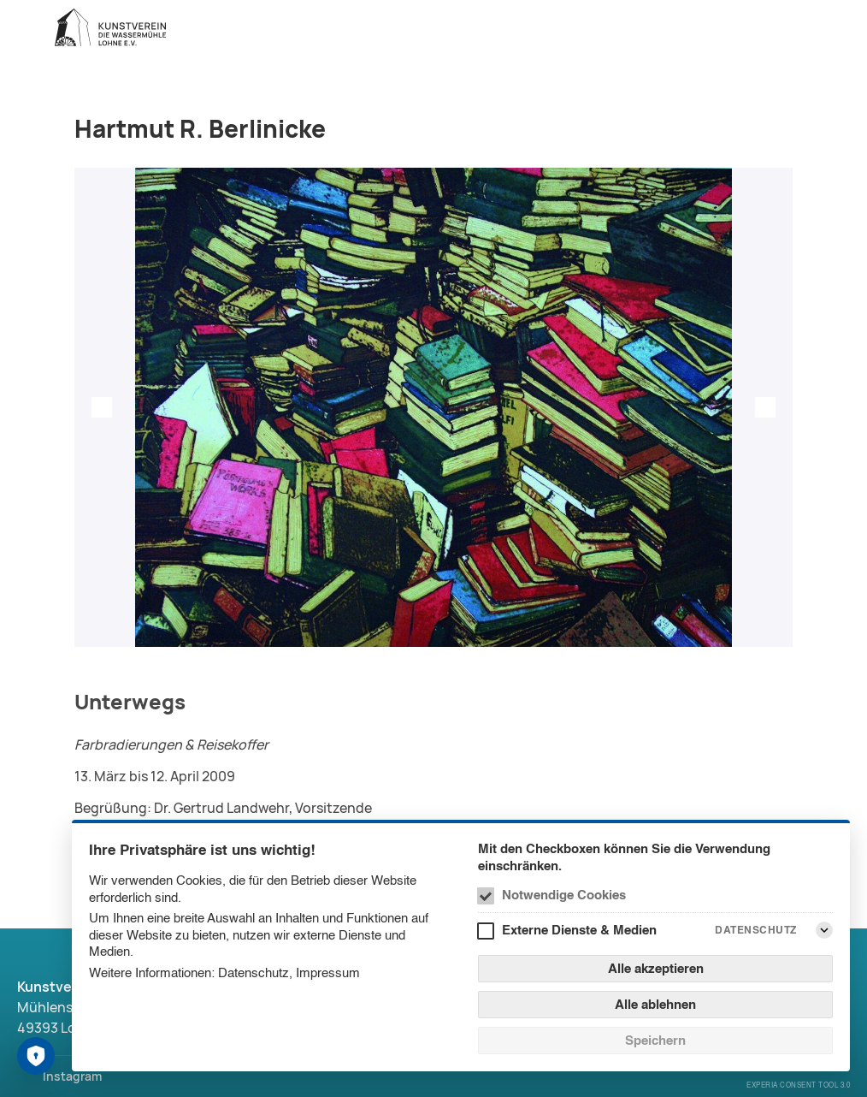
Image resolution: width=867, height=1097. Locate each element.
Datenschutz (253, 972)
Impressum (328, 972)
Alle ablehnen (655, 1004)
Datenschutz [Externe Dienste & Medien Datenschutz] (756, 929)
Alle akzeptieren (656, 968)
